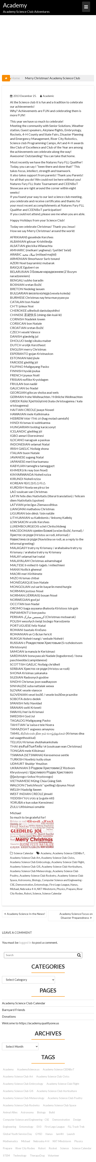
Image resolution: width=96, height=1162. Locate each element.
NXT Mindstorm (46, 889)
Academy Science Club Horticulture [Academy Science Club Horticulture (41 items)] (57, 1091)
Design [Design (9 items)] (77, 1119)
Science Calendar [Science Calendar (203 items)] (81, 1148)
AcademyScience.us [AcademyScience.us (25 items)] (28, 1069)
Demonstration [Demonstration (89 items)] (61, 1119)
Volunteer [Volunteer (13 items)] (53, 1155)
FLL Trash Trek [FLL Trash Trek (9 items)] (76, 1126)
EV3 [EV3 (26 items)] (39, 1126)
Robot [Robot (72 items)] (42, 1148)
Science (37, 893)
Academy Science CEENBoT (68, 853)
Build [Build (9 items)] (52, 1112)
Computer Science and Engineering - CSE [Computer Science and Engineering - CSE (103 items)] (26, 1119)
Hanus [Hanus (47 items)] (49, 1134)
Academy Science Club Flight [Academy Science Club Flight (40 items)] (63, 1083)
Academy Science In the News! (26, 913)
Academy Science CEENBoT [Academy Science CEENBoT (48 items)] (58, 1069)
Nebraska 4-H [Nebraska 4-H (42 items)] (41, 1141)
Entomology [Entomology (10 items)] (26, 1126)
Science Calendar (23, 853)
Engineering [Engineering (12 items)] (9, 1126)
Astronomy (24, 880)
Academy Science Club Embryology (30, 862)
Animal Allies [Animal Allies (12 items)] (10, 1112)
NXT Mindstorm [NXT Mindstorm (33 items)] (62, 1141)
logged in (25, 942)
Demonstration (24, 884)
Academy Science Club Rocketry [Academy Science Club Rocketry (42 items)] (21, 1105)
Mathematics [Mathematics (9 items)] (10, 1141)
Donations (9, 1016)
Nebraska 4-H (28, 889)
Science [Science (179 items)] (64, 1148)
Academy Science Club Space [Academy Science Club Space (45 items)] (59, 1105)
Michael (14, 889)
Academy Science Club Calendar (23, 1003)
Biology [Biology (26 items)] (41, 1112)
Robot (27, 893)
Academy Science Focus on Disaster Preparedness (76, 915)
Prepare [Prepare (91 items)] (7, 1148)
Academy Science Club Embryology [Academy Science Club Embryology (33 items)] (23, 1083)
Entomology (41, 884)
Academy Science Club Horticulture (62, 866)
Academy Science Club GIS (25, 866)
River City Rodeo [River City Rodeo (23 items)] (25, 1148)
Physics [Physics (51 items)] (78, 1141)
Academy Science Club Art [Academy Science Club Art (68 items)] (18, 1076)
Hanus (74, 884)
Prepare (71, 889)
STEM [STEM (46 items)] (6, 1155)
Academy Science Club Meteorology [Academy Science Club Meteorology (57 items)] (23, 1098)
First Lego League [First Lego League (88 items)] (55, 1126)
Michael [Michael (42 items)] (25, 1141)
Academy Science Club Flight (67, 862)
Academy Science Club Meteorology (30, 871)
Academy (15, 5)
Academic (47, 95)
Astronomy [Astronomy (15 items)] (27, 1112)
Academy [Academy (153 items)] (8, 1069)
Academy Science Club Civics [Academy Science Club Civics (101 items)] (52, 1076)
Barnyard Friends (13, 1010)
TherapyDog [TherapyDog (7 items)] (37, 1155)
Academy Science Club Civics (57, 857)
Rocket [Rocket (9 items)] (53, 1148)
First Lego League (59, 884)
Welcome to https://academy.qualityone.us (30, 1023)
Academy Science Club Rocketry (38, 875)
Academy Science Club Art (25, 857)
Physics (61, 889)
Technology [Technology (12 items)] (20, 1155)
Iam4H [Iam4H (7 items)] (60, 1134)
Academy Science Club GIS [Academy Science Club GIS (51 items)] (18, 1091)
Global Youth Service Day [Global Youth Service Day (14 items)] (17, 1134)
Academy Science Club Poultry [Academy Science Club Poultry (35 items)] (65, 1098)
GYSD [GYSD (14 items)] (38, 1134)
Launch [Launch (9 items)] (71, 1134)
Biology (36, 880)
